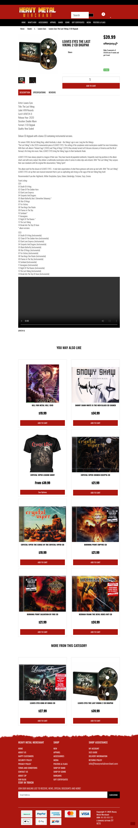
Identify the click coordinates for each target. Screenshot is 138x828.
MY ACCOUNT (94, 748)
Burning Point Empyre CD (95, 544)
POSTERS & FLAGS (60, 763)
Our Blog (22, 779)
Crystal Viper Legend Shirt (42, 474)
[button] (132, 823)
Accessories (43, 22)
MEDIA (55, 760)
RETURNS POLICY (95, 760)
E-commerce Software (104, 821)
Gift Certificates (78, 22)
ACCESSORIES (58, 756)
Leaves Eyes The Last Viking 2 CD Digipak (63, 28)
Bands (60, 22)
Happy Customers (26, 756)
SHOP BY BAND (59, 767)
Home (22, 28)
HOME (24, 22)
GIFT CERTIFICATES (60, 779)
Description (25, 92)
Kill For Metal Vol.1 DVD (42, 405)
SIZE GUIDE (93, 752)
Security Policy (25, 760)
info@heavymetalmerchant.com (103, 763)
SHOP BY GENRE (59, 771)
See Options (42, 492)
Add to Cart (91, 85)
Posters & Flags (99, 22)
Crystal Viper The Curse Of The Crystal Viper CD (42, 544)
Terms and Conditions (27, 767)
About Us (22, 752)
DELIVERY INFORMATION (98, 756)
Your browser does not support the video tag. (69, 302)
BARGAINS (57, 775)
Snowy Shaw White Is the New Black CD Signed (95, 405)
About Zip (22, 775)
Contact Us (23, 771)
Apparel (53, 22)
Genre (67, 22)
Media (89, 22)
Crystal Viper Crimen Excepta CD (95, 474)
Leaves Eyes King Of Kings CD (42, 703)
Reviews (52, 92)
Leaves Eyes (42, 28)
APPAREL (56, 752)
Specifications (39, 92)
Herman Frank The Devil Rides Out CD (95, 614)
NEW (55, 748)
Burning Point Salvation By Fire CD (42, 614)
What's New (32, 22)
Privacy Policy (24, 763)
